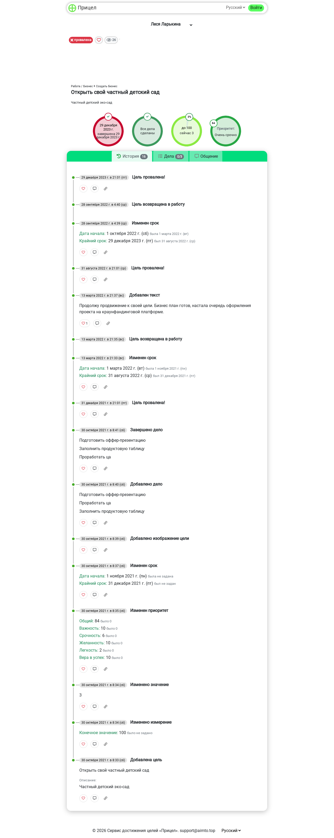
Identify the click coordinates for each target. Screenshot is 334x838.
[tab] (132, 156)
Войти (256, 7)
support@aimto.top (197, 830)
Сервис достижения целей (132, 830)
